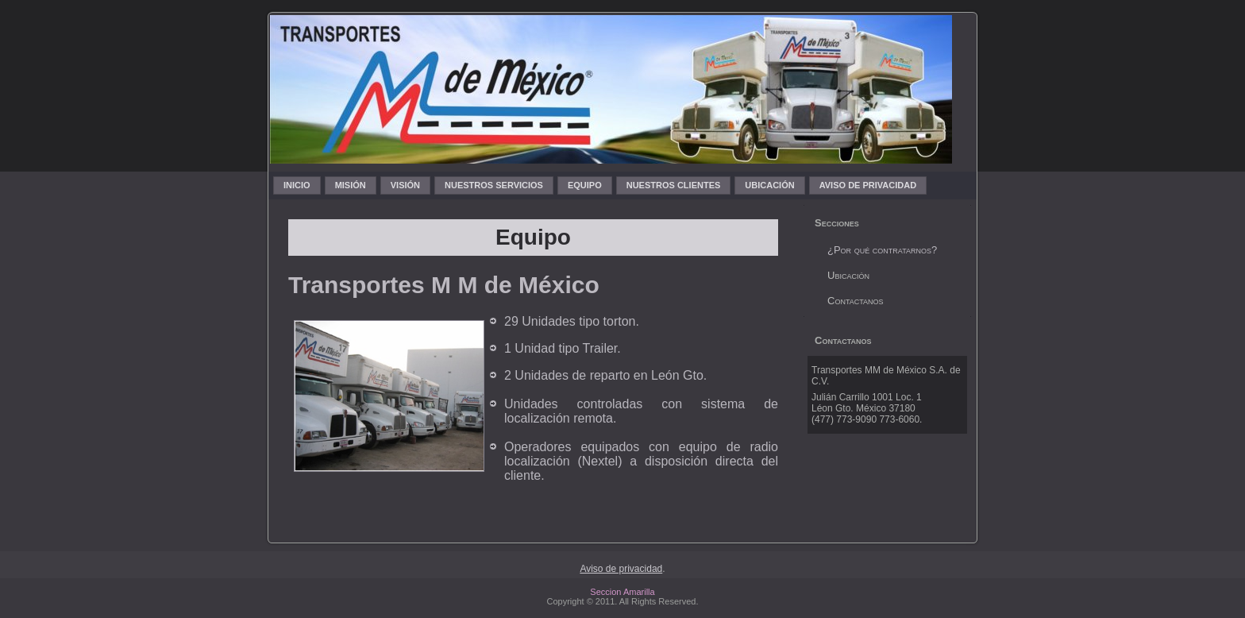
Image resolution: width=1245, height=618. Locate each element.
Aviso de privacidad (621, 568)
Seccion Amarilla (622, 592)
